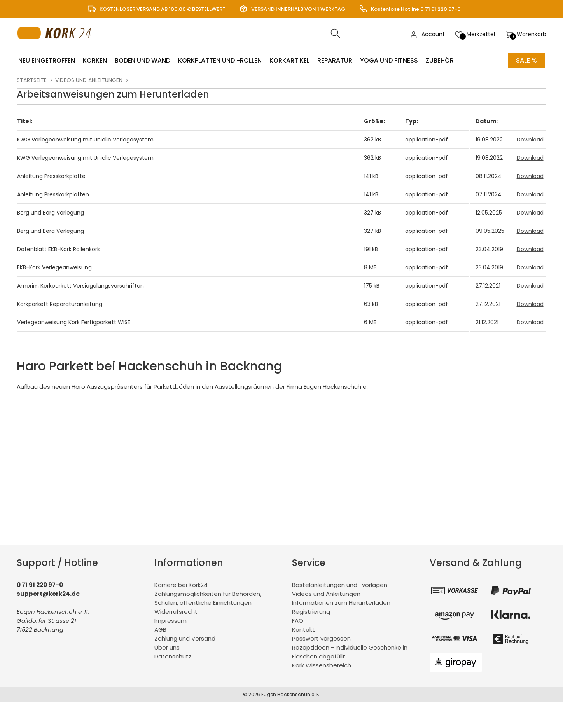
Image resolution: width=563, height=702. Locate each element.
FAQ (297, 620)
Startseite (32, 80)
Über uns (167, 647)
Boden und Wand (142, 60)
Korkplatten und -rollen (220, 60)
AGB (160, 629)
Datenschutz (173, 656)
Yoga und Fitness (389, 60)
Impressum (170, 620)
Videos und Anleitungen (88, 80)
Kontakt (303, 629)
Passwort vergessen (321, 638)
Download (530, 139)
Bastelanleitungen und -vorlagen (339, 585)
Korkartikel (289, 60)
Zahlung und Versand (184, 638)
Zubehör (440, 60)
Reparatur (334, 60)
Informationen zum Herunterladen (341, 603)
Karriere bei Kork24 (181, 585)
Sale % (526, 60)
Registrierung (311, 612)
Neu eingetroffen (46, 60)
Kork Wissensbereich (321, 665)
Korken (95, 60)
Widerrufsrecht (176, 612)
